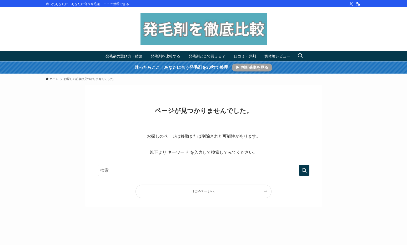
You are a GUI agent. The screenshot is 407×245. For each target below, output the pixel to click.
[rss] (358, 4)
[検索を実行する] (304, 170)
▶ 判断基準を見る (252, 67)
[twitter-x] (351, 4)
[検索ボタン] (300, 56)
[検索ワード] (203, 170)
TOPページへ (203, 191)
